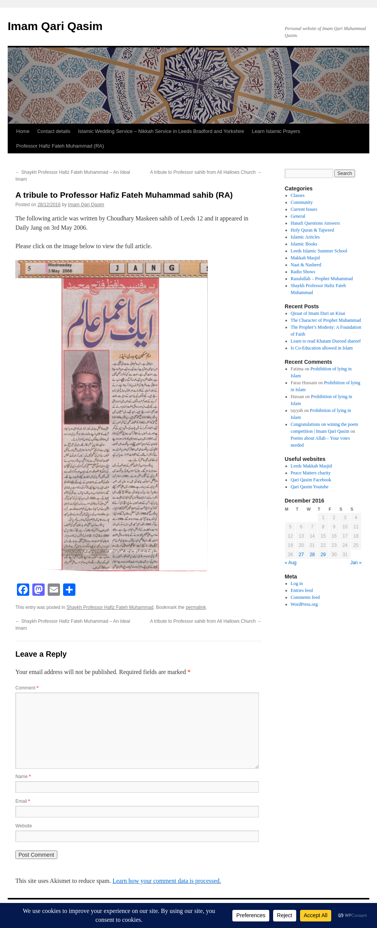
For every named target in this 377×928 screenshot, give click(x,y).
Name (23, 776)
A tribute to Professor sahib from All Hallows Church (206, 172)
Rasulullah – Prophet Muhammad (322, 278)
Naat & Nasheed (306, 264)
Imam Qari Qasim (55, 26)
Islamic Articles (305, 237)
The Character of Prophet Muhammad (326, 320)
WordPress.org (304, 604)
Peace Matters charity (311, 473)
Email (22, 801)
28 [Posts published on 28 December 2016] (312, 554)
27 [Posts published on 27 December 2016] (301, 554)
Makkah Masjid (305, 258)
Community (302, 202)
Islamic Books (304, 244)
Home (23, 131)
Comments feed (305, 597)
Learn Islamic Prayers (276, 131)
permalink (196, 607)
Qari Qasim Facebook (311, 479)
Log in (297, 583)
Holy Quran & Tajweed (312, 230)
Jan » (356, 562)
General (298, 216)
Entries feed (302, 590)
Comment (26, 688)
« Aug (291, 562)
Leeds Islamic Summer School (319, 251)
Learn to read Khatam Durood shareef (326, 341)
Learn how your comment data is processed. (166, 881)
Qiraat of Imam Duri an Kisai (318, 313)
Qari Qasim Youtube (310, 486)
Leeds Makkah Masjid (311, 466)
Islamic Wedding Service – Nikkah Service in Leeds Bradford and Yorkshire (161, 131)
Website (23, 826)
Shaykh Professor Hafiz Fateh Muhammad (110, 607)
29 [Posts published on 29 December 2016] (322, 554)
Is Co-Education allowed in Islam (322, 348)
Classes (298, 195)
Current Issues (304, 209)
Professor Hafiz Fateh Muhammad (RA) (60, 146)
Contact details (53, 131)
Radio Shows (303, 271)
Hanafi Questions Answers (315, 223)
